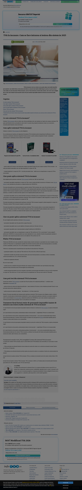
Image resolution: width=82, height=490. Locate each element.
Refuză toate (65, 487)
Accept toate (65, 482)
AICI (50, 485)
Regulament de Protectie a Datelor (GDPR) (30, 482)
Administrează (65, 485)
